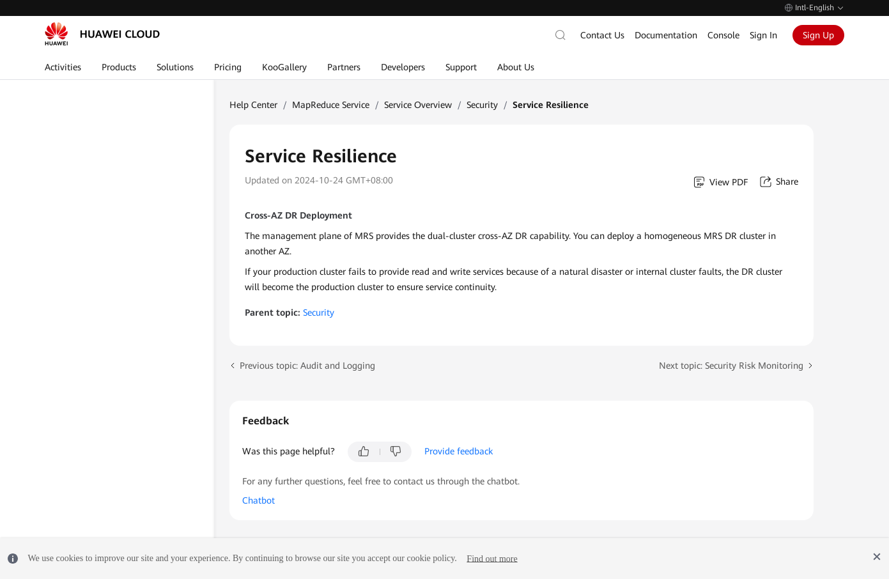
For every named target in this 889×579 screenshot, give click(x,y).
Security (482, 105)
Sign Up (818, 35)
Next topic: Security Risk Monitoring (731, 365)
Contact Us (602, 35)
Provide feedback (458, 451)
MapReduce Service (330, 105)
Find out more (492, 558)
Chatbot (258, 500)
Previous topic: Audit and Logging (307, 365)
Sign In (763, 35)
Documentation (666, 35)
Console (723, 35)
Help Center (253, 105)
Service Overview (418, 105)
